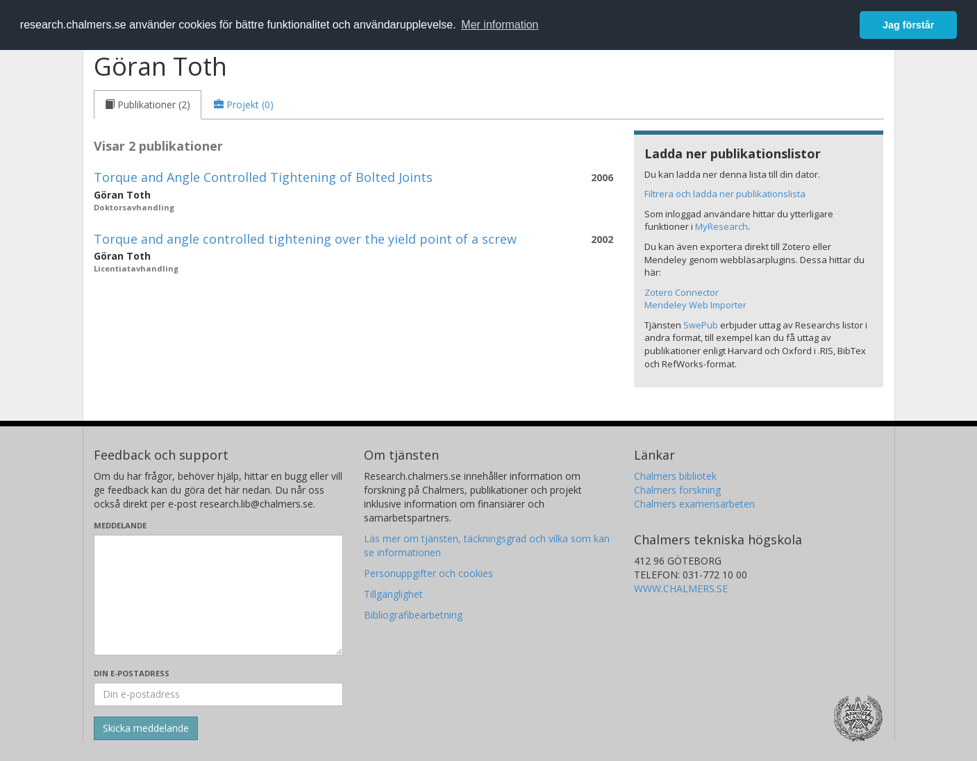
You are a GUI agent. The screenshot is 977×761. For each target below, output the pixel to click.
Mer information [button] (499, 25)
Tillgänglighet (393, 594)
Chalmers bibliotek (675, 476)
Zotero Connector (681, 292)
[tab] (147, 104)
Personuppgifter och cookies (428, 573)
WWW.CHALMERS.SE (681, 588)
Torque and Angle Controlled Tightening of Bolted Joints (263, 177)
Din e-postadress (131, 673)
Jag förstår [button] (908, 25)
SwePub (700, 325)
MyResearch (721, 226)
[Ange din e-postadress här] (218, 694)
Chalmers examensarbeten (694, 503)
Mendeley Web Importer (695, 305)
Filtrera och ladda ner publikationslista (724, 193)
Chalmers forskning (677, 489)
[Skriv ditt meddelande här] (218, 595)
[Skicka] (146, 728)
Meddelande (120, 525)
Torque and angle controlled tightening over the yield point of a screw (305, 239)
